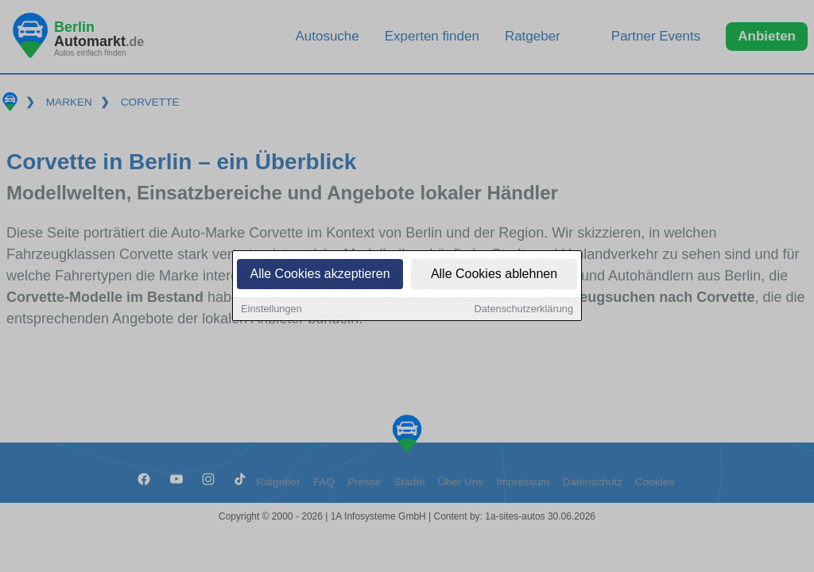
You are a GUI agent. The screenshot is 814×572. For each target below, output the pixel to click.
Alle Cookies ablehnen (494, 274)
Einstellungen (271, 309)
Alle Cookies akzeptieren (320, 274)
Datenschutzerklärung (524, 309)
